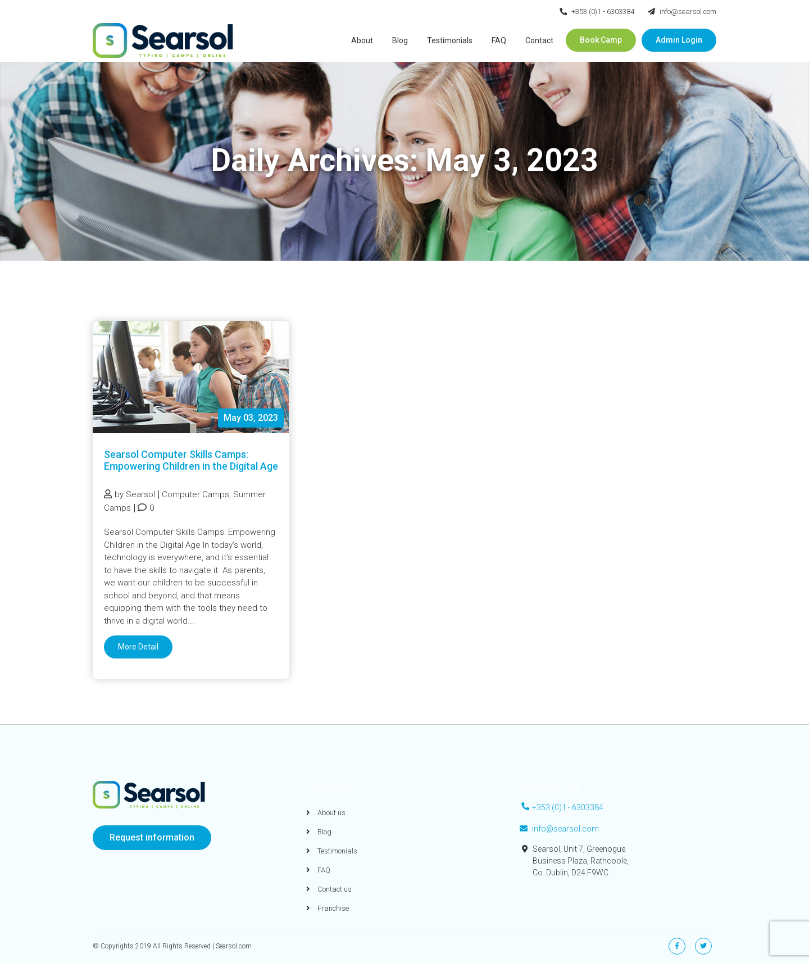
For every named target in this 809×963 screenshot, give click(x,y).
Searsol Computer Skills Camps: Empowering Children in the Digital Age (191, 460)
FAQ (499, 40)
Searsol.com (234, 946)
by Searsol (129, 494)
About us (326, 812)
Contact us (329, 889)
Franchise (327, 908)
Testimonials (449, 40)
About (362, 40)
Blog (400, 40)
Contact (539, 40)
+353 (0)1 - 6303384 (597, 11)
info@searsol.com (682, 11)
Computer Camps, (196, 494)
